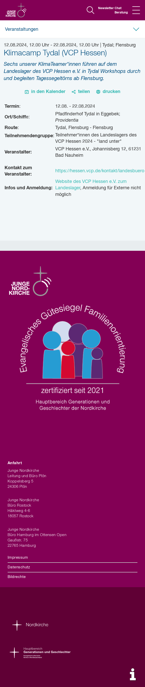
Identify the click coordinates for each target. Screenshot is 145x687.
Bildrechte (17, 577)
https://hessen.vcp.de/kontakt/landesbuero (99, 171)
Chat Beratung (121, 10)
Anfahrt (15, 463)
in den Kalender (48, 91)
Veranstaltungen (21, 29)
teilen (84, 91)
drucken (111, 91)
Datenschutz (19, 567)
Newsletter (104, 8)
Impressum (18, 557)
